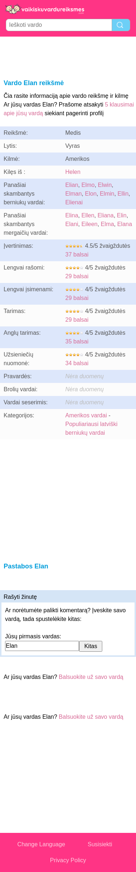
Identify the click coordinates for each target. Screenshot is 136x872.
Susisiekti (100, 844)
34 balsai (76, 363)
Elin (122, 215)
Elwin (105, 185)
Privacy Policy (68, 860)
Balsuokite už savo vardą (91, 677)
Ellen (87, 215)
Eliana (106, 215)
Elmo (87, 185)
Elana (124, 224)
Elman (73, 194)
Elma (107, 224)
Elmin (107, 194)
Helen (73, 172)
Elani (71, 224)
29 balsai (76, 276)
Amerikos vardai (86, 415)
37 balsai (76, 254)
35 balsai (76, 341)
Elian (71, 185)
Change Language (41, 844)
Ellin (123, 194)
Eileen (89, 224)
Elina (71, 215)
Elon (90, 194)
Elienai (74, 202)
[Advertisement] (68, 56)
